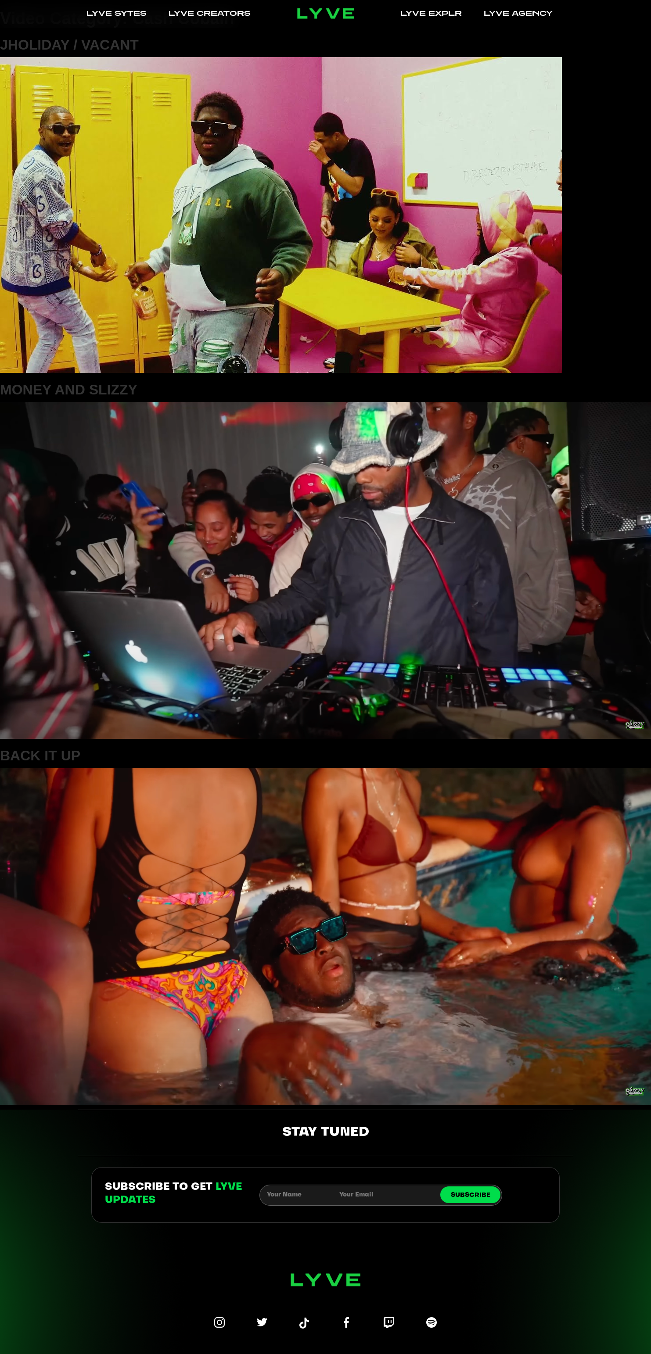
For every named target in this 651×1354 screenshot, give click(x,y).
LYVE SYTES (116, 13)
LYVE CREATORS (210, 13)
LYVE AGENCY (518, 13)
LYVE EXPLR (431, 13)
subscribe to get (173, 1193)
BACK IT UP (40, 755)
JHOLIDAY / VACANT (69, 45)
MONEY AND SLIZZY (68, 390)
